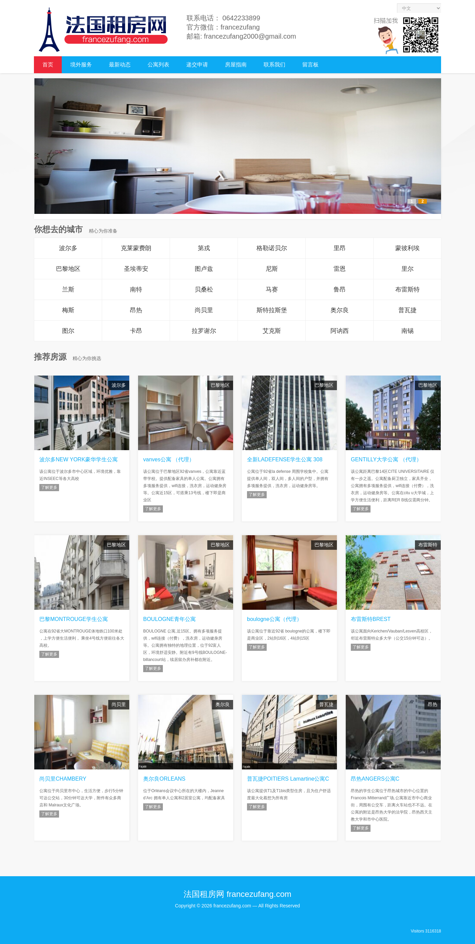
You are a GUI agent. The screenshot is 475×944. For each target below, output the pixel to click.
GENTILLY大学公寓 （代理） (386, 459)
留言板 (310, 64)
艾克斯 (272, 330)
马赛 (272, 289)
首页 (47, 64)
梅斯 (68, 310)
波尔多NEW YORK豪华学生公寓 (78, 459)
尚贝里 (204, 310)
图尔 (68, 330)
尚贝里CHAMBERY (62, 779)
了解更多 (49, 487)
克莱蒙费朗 (136, 248)
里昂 (340, 248)
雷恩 (340, 268)
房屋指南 (236, 64)
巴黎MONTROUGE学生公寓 (73, 619)
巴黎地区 (68, 268)
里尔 (407, 268)
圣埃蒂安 (136, 268)
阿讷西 (339, 330)
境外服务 (81, 64)
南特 (136, 289)
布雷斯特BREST (371, 619)
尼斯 (272, 268)
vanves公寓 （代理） (168, 459)
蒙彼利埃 (407, 248)
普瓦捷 (407, 310)
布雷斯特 (407, 289)
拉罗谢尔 (204, 330)
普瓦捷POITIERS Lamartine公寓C (288, 779)
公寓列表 (158, 64)
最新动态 (120, 64)
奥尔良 (339, 310)
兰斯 (68, 289)
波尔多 (68, 248)
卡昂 (136, 330)
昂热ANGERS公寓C (375, 779)
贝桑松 (204, 289)
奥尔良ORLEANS (164, 779)
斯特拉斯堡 (271, 310)
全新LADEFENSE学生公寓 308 (284, 459)
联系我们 (274, 64)
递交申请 (197, 64)
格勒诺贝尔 (271, 248)
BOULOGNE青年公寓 (169, 619)
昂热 (136, 310)
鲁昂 (340, 289)
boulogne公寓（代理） (274, 619)
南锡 (407, 330)
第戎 (204, 248)
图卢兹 (204, 268)
